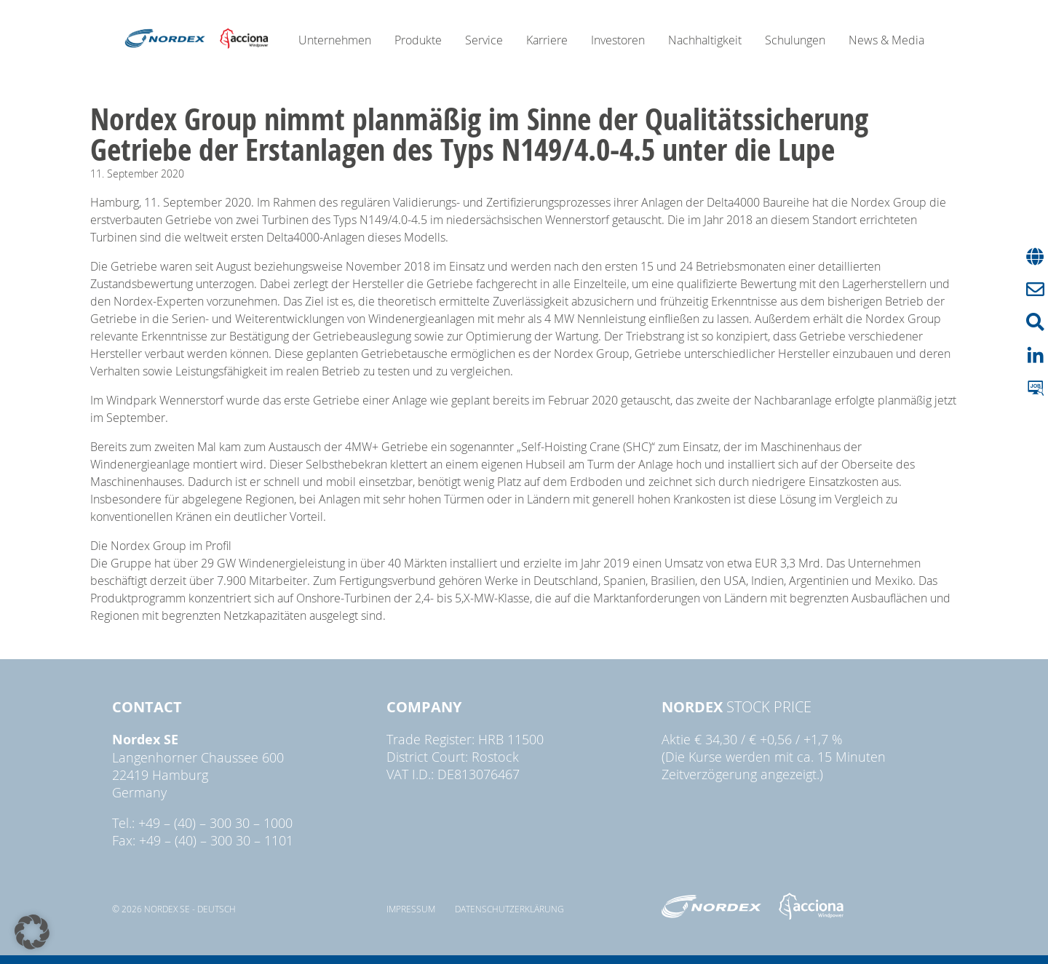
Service (484, 40)
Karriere (547, 40)
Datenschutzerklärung (509, 909)
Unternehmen (334, 40)
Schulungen (795, 40)
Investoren (618, 40)
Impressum (410, 909)
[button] (32, 932)
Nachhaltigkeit (705, 40)
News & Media (886, 40)
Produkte (418, 40)
